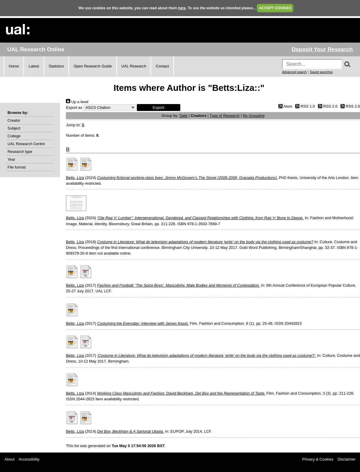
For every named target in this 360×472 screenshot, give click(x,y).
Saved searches (321, 72)
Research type (20, 151)
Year (11, 159)
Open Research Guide (93, 66)
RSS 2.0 (327, 106)
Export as (74, 107)
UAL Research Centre (26, 144)
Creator (14, 120)
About (9, 459)
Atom (284, 106)
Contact (162, 66)
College (14, 136)
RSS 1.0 (304, 106)
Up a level (77, 102)
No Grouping (254, 115)
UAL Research (134, 66)
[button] (158, 107)
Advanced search (294, 72)
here (182, 8)
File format (17, 167)
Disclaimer (347, 459)
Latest (33, 66)
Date (183, 115)
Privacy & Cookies (317, 459)
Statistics (56, 66)
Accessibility (29, 459)
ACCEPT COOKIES (275, 8)
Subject (14, 128)
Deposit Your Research (322, 49)
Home (14, 66)
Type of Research (224, 115)
